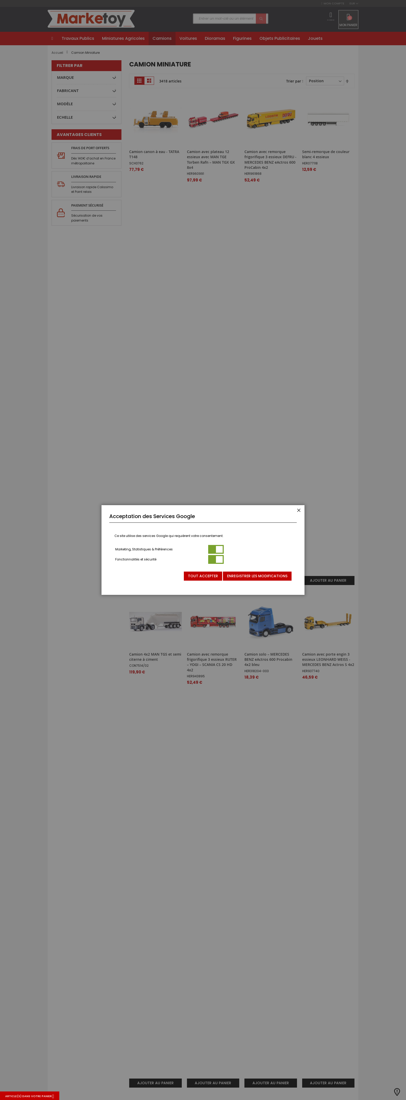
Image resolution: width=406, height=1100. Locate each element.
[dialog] (203, 550)
